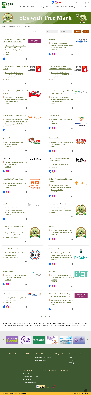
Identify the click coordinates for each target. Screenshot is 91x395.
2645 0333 (8, 54)
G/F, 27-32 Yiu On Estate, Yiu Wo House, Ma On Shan (15, 143)
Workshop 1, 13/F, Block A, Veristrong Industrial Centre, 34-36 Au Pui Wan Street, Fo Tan (62, 45)
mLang (51, 226)
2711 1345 (54, 192)
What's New (19, 7)
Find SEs (27, 7)
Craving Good (54, 115)
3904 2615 (8, 187)
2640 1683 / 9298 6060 (11, 237)
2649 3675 (54, 304)
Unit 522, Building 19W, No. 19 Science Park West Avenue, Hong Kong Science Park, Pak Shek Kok (61, 255)
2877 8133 (8, 79)
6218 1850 (8, 166)
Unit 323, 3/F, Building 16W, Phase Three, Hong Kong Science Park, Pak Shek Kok (62, 277)
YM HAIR (6, 294)
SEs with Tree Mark (40, 360)
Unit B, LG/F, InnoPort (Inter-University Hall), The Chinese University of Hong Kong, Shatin (15, 210)
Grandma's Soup (55, 138)
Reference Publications (29, 382)
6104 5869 (54, 124)
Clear (86, 31)
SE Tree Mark (35, 7)
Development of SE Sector (30, 376)
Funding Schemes (28, 374)
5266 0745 (54, 146)
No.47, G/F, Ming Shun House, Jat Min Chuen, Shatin (15, 184)
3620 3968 (8, 279)
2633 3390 (8, 146)
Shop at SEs (44, 7)
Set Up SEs (64, 7)
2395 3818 (8, 214)
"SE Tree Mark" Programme (42, 357)
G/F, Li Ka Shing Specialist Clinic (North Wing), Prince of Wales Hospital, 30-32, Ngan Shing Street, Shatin (15, 49)
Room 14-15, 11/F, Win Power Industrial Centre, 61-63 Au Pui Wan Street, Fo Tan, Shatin (16, 75)
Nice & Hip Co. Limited (11, 249)
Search (76, 2)
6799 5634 (54, 259)
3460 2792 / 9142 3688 (11, 257)
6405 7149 (54, 212)
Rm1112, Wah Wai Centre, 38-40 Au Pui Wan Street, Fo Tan (62, 143)
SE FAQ (71, 363)
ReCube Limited (54, 249)
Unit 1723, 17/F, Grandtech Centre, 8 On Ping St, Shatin (16, 254)
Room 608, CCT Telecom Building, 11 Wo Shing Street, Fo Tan (15, 276)
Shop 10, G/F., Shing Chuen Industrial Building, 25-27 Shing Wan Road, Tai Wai (61, 187)
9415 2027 (54, 50)
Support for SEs (27, 379)
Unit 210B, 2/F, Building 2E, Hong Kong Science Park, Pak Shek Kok (61, 231)
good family (7, 138)
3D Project (52, 39)
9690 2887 (54, 167)
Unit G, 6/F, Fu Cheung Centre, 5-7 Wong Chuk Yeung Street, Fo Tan (62, 209)
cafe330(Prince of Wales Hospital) (14, 115)
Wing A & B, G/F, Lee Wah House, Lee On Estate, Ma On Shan (15, 234)
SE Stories (72, 360)
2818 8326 (54, 235)
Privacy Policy (23, 393)
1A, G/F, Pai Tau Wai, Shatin (60, 165)
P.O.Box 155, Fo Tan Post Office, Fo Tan (62, 120)
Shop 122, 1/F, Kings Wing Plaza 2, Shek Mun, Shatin (15, 299)
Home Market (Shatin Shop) (13, 179)
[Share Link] (88, 7)
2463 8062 (8, 302)
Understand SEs (54, 7)
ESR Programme (74, 7)
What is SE (72, 357)
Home (3, 26)
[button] (4, 340)
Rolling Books (8, 271)
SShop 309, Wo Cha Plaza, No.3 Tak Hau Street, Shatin (16, 163)
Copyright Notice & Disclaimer (10, 393)
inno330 (5, 204)
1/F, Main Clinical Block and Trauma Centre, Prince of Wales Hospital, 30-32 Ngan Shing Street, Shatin (16, 121)
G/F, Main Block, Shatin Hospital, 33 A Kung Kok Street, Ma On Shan (62, 301)
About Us (83, 7)
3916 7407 (54, 282)
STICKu (52, 271)
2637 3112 (8, 126)
